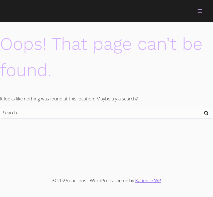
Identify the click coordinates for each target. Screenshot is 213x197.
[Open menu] (200, 11)
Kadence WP (148, 180)
